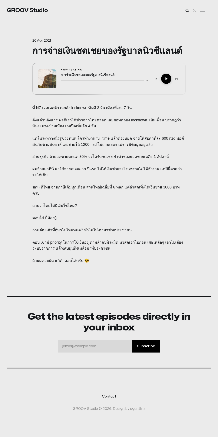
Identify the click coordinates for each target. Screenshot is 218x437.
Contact (109, 396)
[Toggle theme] (194, 10)
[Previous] (156, 79)
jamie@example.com (111, 346)
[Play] (166, 79)
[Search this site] (187, 10)
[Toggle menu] (202, 10)
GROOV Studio (27, 10)
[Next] (176, 79)
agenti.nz (137, 408)
